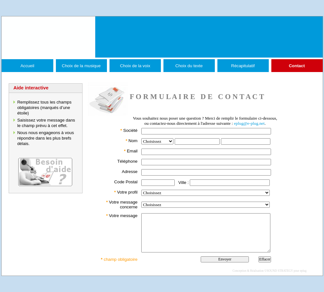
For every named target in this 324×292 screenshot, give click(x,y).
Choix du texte (189, 65)
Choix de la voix (135, 65)
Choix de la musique (81, 65)
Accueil (27, 65)
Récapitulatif (243, 65)
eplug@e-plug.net (249, 123)
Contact (297, 65)
